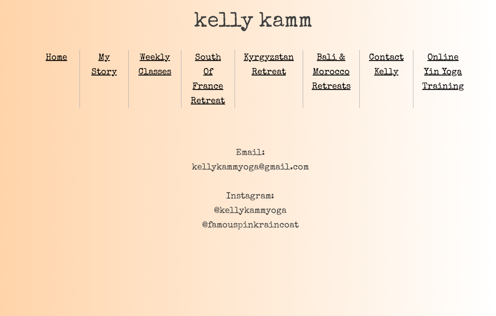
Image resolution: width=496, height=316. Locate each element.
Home (56, 58)
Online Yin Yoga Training (443, 72)
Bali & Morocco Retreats (331, 72)
